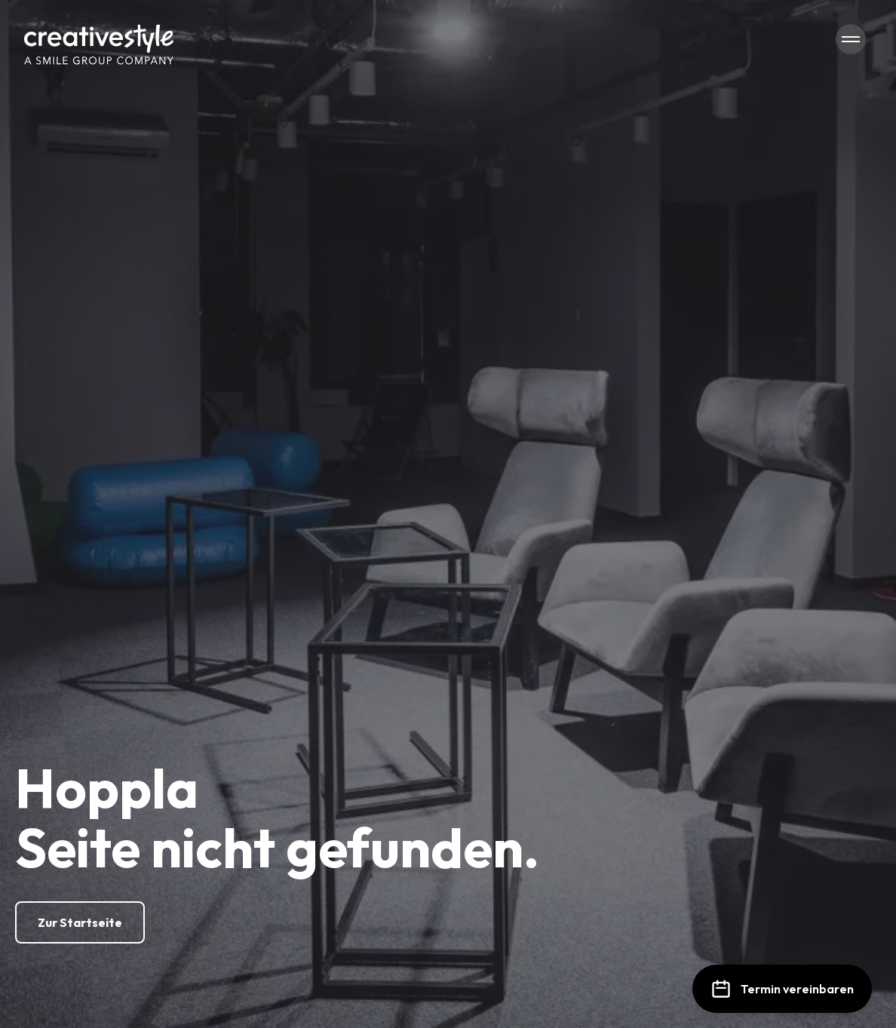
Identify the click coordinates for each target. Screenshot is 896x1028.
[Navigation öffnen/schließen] (851, 39)
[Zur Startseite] (80, 922)
